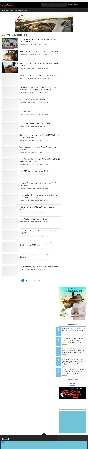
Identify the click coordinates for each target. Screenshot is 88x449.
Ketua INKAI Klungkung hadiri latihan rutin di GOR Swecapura (37, 185)
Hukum (14, 10)
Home (4, 10)
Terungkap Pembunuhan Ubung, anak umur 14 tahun (38, 53)
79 (34, 280)
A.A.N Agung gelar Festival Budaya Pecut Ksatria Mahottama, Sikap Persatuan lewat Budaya (39, 90)
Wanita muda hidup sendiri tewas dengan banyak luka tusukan (40, 65)
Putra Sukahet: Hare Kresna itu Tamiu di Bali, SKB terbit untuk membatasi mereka (39, 161)
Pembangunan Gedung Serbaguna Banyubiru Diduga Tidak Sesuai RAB (37, 41)
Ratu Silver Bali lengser (30, 111)
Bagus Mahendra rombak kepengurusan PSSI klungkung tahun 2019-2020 (39, 245)
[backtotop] (44, 429)
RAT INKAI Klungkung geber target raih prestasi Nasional (38, 257)
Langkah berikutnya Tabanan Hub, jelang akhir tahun (39, 77)
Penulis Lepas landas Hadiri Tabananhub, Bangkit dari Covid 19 (40, 233)
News (36, 437)
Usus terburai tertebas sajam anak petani (40, 123)
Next (39, 280)
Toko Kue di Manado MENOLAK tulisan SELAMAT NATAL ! (39, 209)
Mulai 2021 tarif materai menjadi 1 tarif (39, 171)
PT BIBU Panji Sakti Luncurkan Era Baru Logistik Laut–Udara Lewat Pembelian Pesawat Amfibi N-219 (75, 366)
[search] (54, 5)
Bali (9, 10)
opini (31, 10)
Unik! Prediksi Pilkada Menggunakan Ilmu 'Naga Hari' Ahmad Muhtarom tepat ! (39, 198)
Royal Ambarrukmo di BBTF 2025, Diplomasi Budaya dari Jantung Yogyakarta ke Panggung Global (75, 357)
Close (3, 441)
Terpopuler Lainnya (73, 373)
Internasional (6, 437)
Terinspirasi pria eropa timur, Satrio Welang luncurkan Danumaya (37, 149)
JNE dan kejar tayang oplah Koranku (37, 99)
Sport (3, 440)
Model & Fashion (23, 10)
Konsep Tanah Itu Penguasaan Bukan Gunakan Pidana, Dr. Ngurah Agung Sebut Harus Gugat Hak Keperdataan (75, 348)
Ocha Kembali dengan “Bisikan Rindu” (38, 219)
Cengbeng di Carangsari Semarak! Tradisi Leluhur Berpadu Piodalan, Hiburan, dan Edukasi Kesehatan (74, 339)
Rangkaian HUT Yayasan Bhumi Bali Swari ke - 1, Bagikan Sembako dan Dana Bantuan (75, 330)
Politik (54, 437)
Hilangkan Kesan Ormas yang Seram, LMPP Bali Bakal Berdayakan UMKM (38, 137)
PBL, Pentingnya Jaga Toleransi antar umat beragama (38, 269)
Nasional (21, 437)
